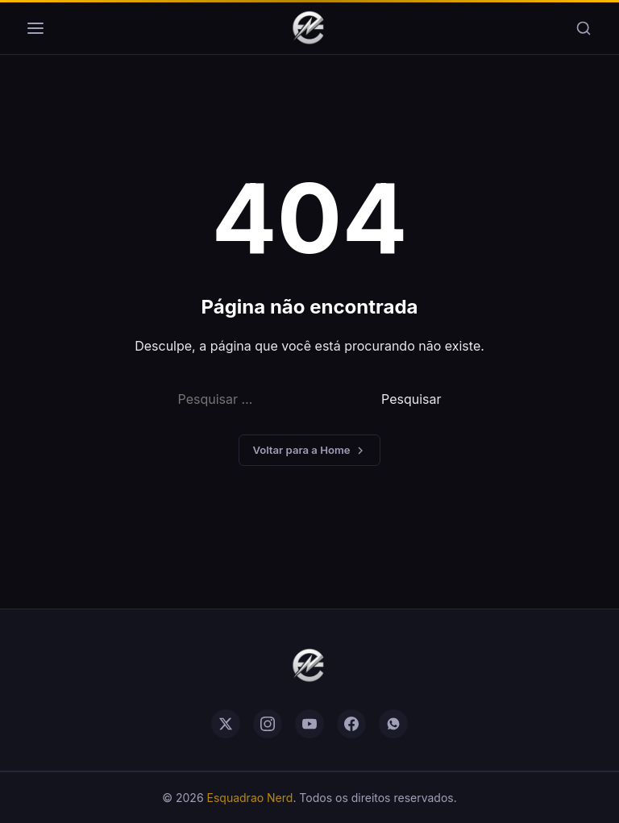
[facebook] (351, 723)
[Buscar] (583, 28)
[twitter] (225, 723)
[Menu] (35, 28)
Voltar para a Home (309, 450)
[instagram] (267, 723)
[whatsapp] (393, 723)
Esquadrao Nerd (250, 797)
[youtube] (309, 723)
